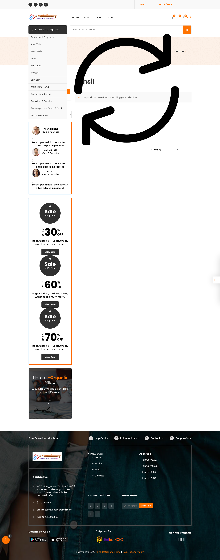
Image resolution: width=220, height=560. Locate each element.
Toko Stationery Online (108, 551)
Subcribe (146, 505)
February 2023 (149, 459)
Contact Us (156, 438)
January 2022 (149, 472)
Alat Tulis (36, 44)
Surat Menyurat (40, 115)
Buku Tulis (36, 51)
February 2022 (149, 465)
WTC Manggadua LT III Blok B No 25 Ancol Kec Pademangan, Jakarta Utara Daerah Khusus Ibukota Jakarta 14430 (56, 491)
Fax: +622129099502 (47, 516)
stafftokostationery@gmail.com (54, 509)
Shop (97, 469)
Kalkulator (37, 65)
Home (98, 457)
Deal (33, 58)
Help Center (101, 438)
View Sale (50, 252)
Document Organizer (43, 37)
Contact (99, 475)
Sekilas (98, 463)
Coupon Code (183, 438)
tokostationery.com (133, 551)
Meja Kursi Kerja (40, 87)
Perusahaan (96, 454)
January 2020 (149, 478)
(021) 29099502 (45, 502)
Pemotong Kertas (41, 94)
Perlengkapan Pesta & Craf (46, 108)
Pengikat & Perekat (42, 101)
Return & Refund (129, 438)
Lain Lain (35, 79)
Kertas (35, 72)
